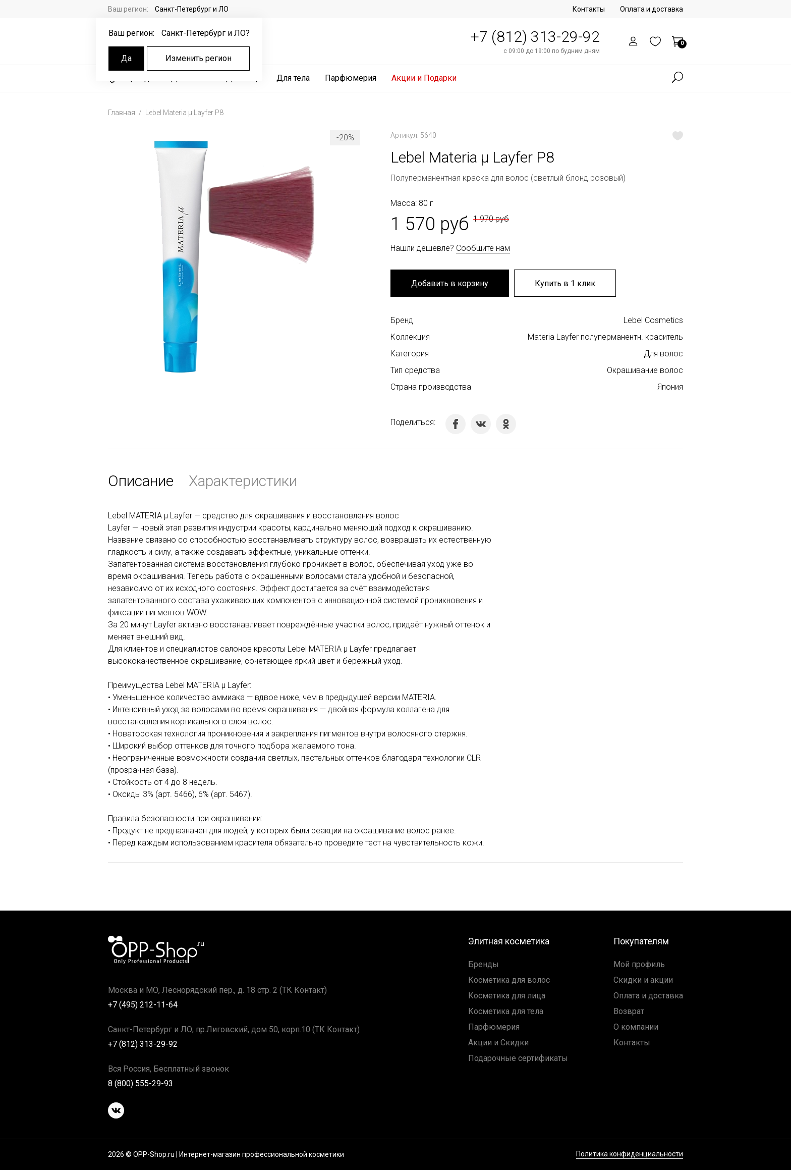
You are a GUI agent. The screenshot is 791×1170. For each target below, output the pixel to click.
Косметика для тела (505, 1011)
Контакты (589, 9)
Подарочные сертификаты (518, 1058)
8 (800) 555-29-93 (140, 1083)
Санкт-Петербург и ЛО (192, 9)
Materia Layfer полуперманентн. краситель (605, 337)
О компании (635, 1027)
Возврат (628, 1011)
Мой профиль (639, 964)
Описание (141, 481)
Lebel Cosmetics (653, 320)
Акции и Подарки (424, 78)
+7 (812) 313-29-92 (535, 36)
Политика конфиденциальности (629, 1154)
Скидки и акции (643, 980)
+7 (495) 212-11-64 (143, 1004)
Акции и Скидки (498, 1042)
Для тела (293, 78)
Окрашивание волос (645, 370)
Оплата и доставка (651, 9)
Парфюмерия (350, 78)
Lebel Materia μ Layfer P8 (184, 113)
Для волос (663, 353)
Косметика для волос (509, 980)
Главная (122, 113)
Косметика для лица (506, 995)
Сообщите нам (483, 248)
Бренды (483, 964)
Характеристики (243, 481)
